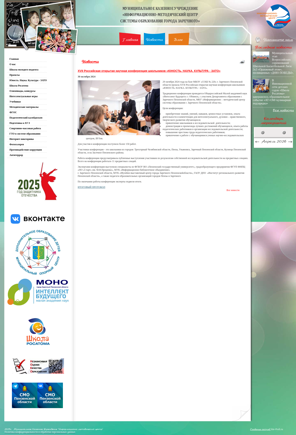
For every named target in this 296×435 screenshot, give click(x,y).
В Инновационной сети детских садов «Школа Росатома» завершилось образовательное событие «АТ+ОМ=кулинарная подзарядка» (272, 92)
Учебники (15, 101)
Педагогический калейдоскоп (25, 117)
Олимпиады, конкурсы (22, 91)
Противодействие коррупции (25, 149)
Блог (178, 40)
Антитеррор (16, 155)
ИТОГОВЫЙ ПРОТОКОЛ (91, 187)
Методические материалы (23, 107)
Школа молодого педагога (23, 69)
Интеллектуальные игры (23, 96)
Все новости (233, 190)
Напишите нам (278, 40)
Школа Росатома (18, 85)
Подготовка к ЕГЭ (19, 123)
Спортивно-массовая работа (25, 128)
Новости (154, 40)
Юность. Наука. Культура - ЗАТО (28, 80)
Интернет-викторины (21, 139)
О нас (12, 64)
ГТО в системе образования (24, 133)
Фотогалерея (16, 144)
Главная (130, 40)
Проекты (14, 75)
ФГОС (13, 112)
